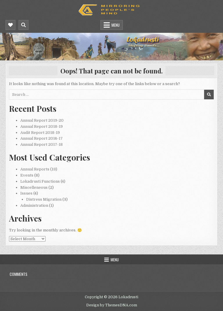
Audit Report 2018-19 (40, 132)
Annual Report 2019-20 (42, 120)
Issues (26, 193)
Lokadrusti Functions (40, 181)
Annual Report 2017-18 (41, 144)
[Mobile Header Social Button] (10, 25)
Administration (34, 205)
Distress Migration (44, 199)
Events (26, 175)
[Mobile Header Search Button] (23, 25)
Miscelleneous (34, 187)
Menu (116, 25)
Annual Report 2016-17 (41, 138)
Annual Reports (34, 169)
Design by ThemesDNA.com (111, 305)
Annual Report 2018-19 (41, 126)
